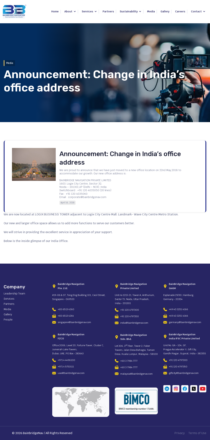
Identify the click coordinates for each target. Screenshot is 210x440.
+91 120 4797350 (129, 316)
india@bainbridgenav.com (134, 322)
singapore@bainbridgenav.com (74, 322)
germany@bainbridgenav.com (185, 322)
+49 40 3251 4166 (178, 309)
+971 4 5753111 (66, 366)
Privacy (179, 433)
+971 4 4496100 (66, 360)
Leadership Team (14, 293)
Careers (180, 11)
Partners (108, 11)
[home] (14, 11)
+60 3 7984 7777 (128, 360)
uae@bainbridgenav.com (71, 373)
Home (55, 11)
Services (9, 298)
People (8, 319)
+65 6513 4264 (66, 315)
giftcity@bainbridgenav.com (184, 373)
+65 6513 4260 (66, 309)
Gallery (165, 11)
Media (151, 11)
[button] (70, 12)
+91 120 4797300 (129, 309)
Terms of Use (197, 433)
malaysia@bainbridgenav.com (136, 373)
